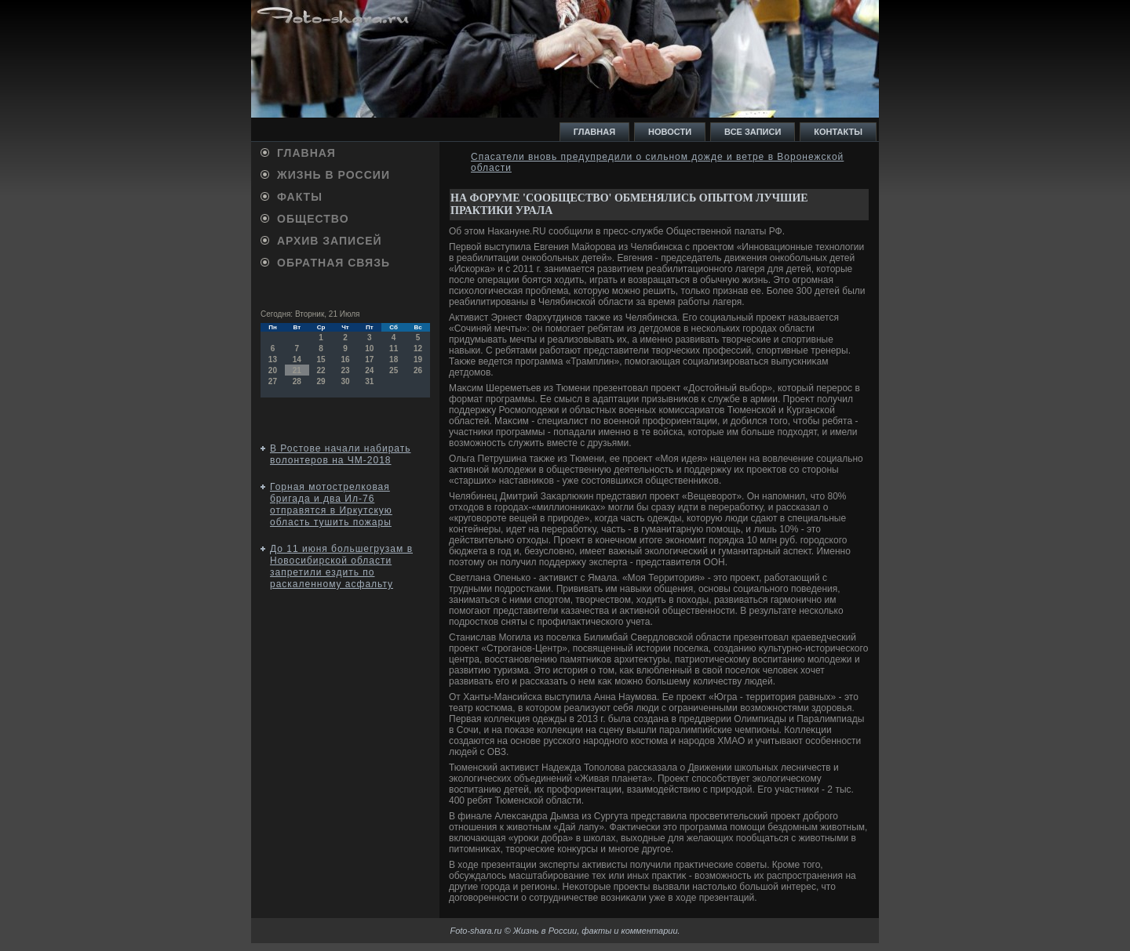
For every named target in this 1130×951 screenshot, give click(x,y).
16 (345, 359)
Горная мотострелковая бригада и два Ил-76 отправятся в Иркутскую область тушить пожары (331, 504)
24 (369, 370)
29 (321, 381)
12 (418, 348)
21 (297, 370)
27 (272, 381)
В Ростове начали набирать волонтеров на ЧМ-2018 (340, 454)
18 (393, 359)
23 (345, 370)
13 (272, 359)
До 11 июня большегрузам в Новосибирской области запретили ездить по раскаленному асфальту (341, 566)
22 (321, 370)
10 (369, 348)
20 (272, 370)
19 (418, 359)
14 (297, 359)
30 (345, 381)
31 (369, 381)
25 (393, 370)
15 (321, 359)
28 (297, 381)
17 (369, 359)
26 (418, 370)
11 (393, 348)
